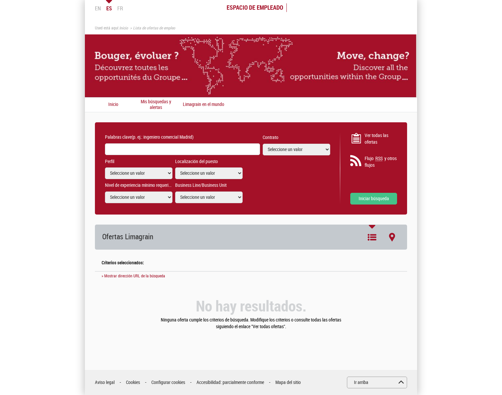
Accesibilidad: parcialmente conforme (230, 382)
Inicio (123, 28)
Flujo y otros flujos (381, 161)
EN (98, 8)
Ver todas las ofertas (376, 139)
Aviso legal (105, 382)
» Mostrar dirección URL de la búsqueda (133, 276)
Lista (372, 237)
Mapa (392, 237)
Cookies (133, 382)
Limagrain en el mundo (203, 104)
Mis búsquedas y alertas (156, 104)
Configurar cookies (168, 382)
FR (120, 8)
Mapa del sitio (288, 382)
